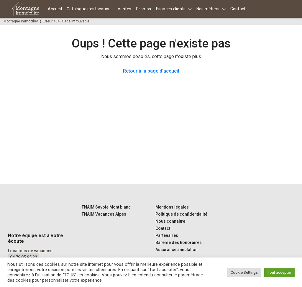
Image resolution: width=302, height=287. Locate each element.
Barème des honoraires (178, 242)
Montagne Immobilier (21, 21)
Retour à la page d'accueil (151, 71)
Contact (238, 8)
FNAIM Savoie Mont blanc (106, 207)
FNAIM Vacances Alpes (104, 214)
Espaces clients (171, 8)
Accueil (55, 8)
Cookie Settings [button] (244, 272)
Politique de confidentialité (181, 214)
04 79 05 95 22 (23, 257)
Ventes (125, 8)
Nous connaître (170, 221)
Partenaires (166, 235)
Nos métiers (208, 8)
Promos (143, 8)
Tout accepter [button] (279, 272)
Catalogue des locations (90, 8)
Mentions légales (172, 207)
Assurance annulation (176, 249)
